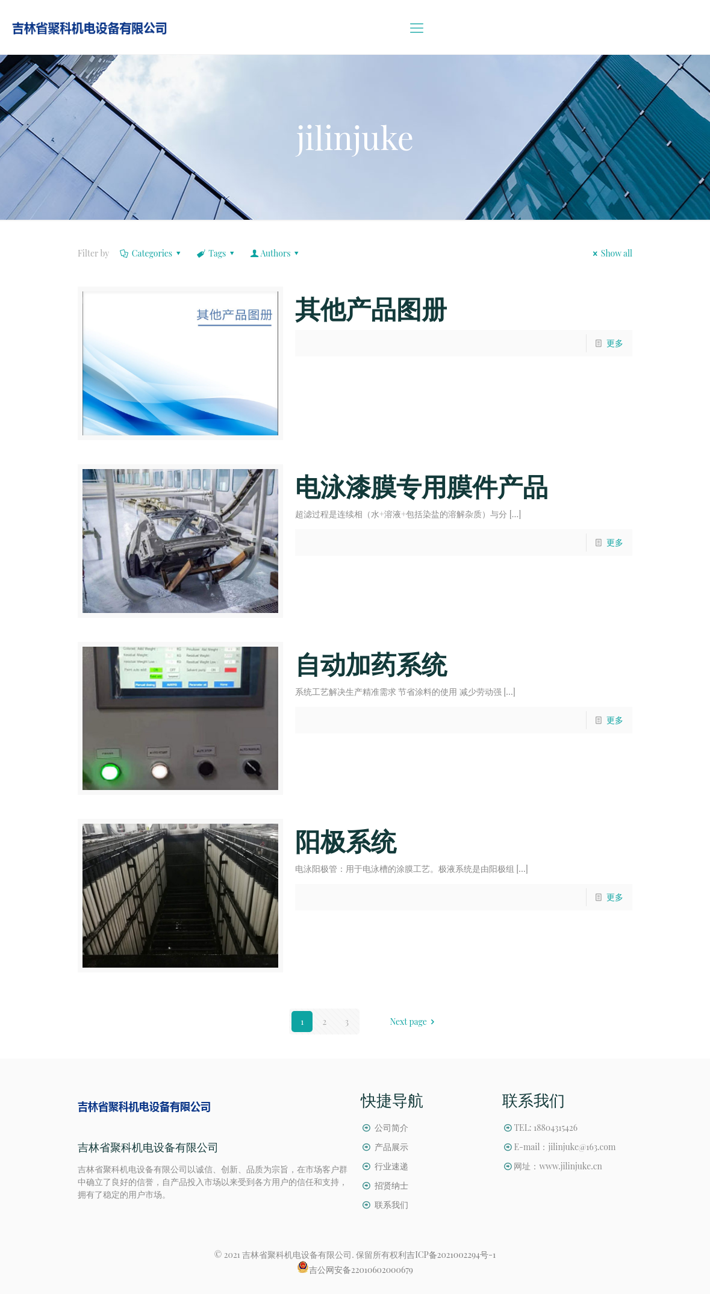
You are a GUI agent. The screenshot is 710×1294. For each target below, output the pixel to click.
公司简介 (391, 1127)
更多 (614, 343)
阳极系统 (345, 840)
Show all (610, 253)
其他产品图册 (371, 308)
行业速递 (391, 1166)
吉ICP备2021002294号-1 (451, 1254)
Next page (414, 1021)
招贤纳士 (391, 1185)
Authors (275, 253)
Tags (216, 253)
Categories (151, 253)
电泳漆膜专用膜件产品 (421, 486)
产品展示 (391, 1146)
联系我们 (391, 1204)
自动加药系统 (371, 663)
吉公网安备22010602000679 (361, 1269)
